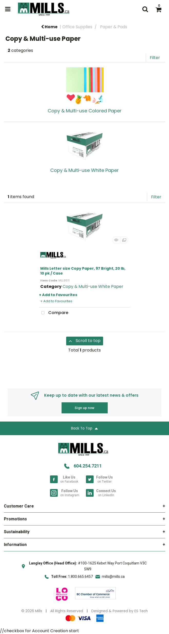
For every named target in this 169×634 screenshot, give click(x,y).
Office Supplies (77, 27)
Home (49, 27)
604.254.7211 (88, 466)
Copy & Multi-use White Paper (93, 286)
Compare (53, 313)
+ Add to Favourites (58, 294)
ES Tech (141, 611)
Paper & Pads (113, 27)
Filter (155, 58)
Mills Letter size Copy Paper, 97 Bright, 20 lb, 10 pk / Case (82, 271)
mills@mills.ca (113, 576)
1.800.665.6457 (80, 576)
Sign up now (84, 408)
